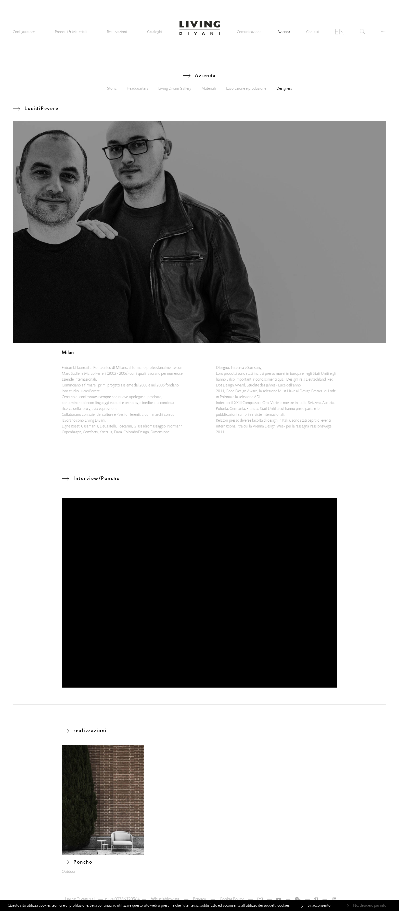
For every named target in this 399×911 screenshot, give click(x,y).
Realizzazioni (117, 32)
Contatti (312, 32)
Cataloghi (154, 32)
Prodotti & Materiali (71, 32)
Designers (284, 88)
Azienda (283, 32)
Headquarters (137, 88)
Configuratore (24, 32)
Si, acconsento (319, 905)
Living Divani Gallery (174, 88)
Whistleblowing (165, 899)
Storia (112, 88)
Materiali (208, 88)
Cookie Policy (232, 899)
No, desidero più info (369, 905)
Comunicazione (249, 32)
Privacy (199, 899)
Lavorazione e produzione (246, 88)
